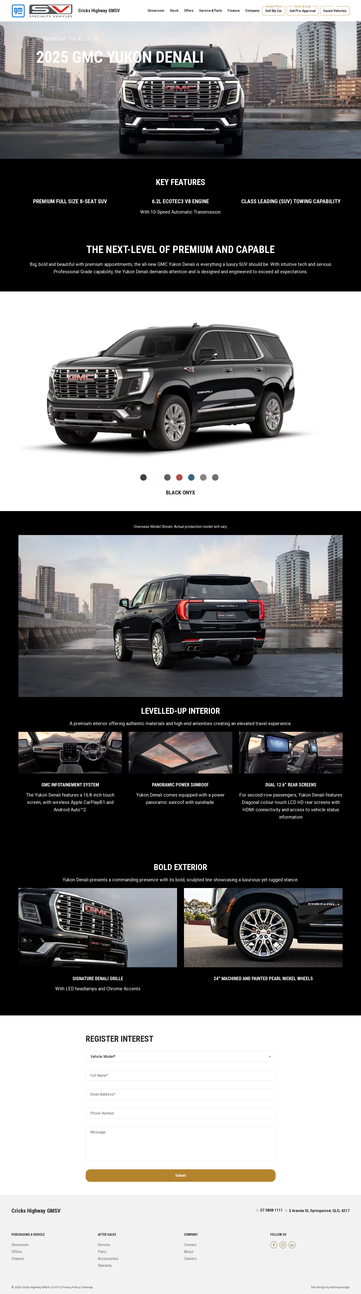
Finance (234, 10)
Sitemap (87, 1287)
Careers (190, 1258)
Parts (102, 1252)
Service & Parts (210, 10)
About (188, 1252)
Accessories (108, 1258)
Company (252, 10)
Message (98, 1132)
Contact (190, 1245)
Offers (189, 10)
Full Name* (99, 1075)
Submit (180, 1175)
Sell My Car (273, 11)
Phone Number (102, 1113)
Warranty (105, 1265)
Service (104, 1245)
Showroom (156, 10)
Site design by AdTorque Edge (330, 1287)
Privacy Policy (71, 1287)
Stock (174, 10)
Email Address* (102, 1094)
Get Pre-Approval (303, 11)
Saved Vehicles (334, 11)
